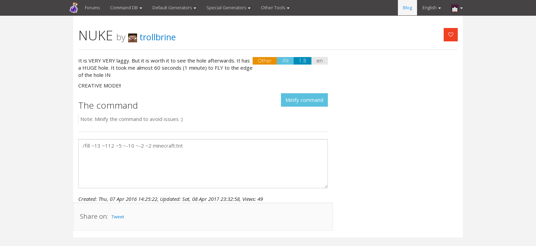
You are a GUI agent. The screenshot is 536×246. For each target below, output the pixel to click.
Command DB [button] (126, 7)
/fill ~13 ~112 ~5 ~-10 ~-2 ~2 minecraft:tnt (203, 163)
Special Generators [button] (228, 7)
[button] (457, 8)
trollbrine (152, 37)
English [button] (432, 7)
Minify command (304, 99)
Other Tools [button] (275, 7)
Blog (407, 7)
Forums (92, 7)
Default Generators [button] (174, 7)
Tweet (117, 217)
